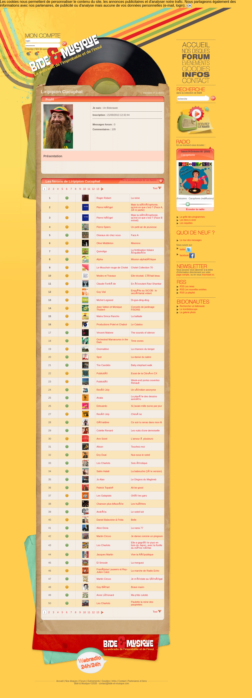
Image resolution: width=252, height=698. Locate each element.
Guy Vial (100, 292)
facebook (187, 255)
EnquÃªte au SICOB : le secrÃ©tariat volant (144, 292)
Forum (82, 681)
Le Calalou (137, 324)
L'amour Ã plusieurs (142, 438)
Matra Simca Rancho (107, 316)
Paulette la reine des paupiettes (142, 603)
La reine (135, 198)
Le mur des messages (190, 240)
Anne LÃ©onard (105, 595)
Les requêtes (186, 223)
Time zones (137, 340)
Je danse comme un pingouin (147, 536)
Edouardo (101, 406)
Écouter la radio (195, 209)
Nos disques (71, 681)
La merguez (137, 562)
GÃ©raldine (102, 422)
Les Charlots (103, 463)
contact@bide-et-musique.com (114, 683)
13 (97, 189)
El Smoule (101, 562)
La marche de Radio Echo (145, 570)
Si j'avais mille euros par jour (146, 406)
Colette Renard (104, 430)
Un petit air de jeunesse (144, 227)
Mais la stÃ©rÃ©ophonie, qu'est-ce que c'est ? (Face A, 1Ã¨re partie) (147, 207)
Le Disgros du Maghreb (143, 479)
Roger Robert (103, 198)
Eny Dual (101, 455)
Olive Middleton (104, 243)
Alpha (99, 259)
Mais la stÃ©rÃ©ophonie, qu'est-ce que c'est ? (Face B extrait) (146, 218)
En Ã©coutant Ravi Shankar (146, 283)
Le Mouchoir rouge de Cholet (112, 267)
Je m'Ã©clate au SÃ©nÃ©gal (146, 579)
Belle (133, 519)
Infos (114, 681)
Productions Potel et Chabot (111, 324)
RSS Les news (187, 286)
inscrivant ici (208, 274)
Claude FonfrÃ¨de (106, 283)
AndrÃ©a (101, 511)
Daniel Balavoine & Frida (109, 519)
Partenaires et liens (137, 681)
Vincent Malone (104, 332)
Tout (157, 188)
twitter (185, 249)
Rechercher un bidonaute (192, 306)
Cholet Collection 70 (142, 267)
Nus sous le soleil (140, 455)
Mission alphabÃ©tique (143, 259)
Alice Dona (102, 528)
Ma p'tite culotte (139, 595)
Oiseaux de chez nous (108, 235)
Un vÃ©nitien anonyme (143, 389)
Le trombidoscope (188, 309)
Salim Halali (102, 471)
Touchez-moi (138, 446)
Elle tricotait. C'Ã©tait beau (145, 275)
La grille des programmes (192, 217)
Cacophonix (188, 155)
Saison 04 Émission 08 (192, 151)
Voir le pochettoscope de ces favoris (138, 180)
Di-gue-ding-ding (140, 300)
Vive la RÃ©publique (142, 554)
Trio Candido (103, 365)
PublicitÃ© (102, 373)
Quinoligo (101, 251)
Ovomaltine (102, 349)
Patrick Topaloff (104, 487)
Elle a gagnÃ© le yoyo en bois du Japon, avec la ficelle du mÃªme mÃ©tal (146, 545)
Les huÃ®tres (138, 503)
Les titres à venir (188, 220)
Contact (122, 681)
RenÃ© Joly (102, 389)
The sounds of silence (143, 332)
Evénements (94, 681)
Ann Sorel (101, 438)
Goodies (106, 681)
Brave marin (137, 587)
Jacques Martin (104, 554)
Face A (135, 235)
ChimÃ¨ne (136, 414)
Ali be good (137, 487)
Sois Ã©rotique (139, 463)
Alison (99, 446)
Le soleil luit (137, 511)
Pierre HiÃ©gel (104, 207)
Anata (99, 397)
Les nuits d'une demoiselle (145, 430)
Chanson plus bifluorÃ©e (109, 503)
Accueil (59, 681)
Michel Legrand (104, 300)
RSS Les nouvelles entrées (193, 289)
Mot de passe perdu (45, 49)
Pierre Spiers (103, 227)
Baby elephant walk (141, 365)
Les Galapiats (103, 495)
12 (93, 189)
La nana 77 (137, 528)
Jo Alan (100, 479)
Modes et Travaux (106, 275)
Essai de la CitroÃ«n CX (144, 373)
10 (84, 189)
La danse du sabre (141, 357)
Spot (99, 357)
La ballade (136, 316)
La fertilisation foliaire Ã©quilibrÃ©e (142, 251)
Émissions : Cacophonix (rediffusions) (195, 198)
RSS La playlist (187, 292)
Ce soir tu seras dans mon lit (146, 422)
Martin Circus (103, 536)
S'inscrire (29, 49)
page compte (182, 274)
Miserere (136, 243)
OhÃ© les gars (139, 495)
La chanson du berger (143, 349)
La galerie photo (188, 312)
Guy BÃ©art (102, 587)
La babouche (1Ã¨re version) (146, 471)
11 (89, 189)
